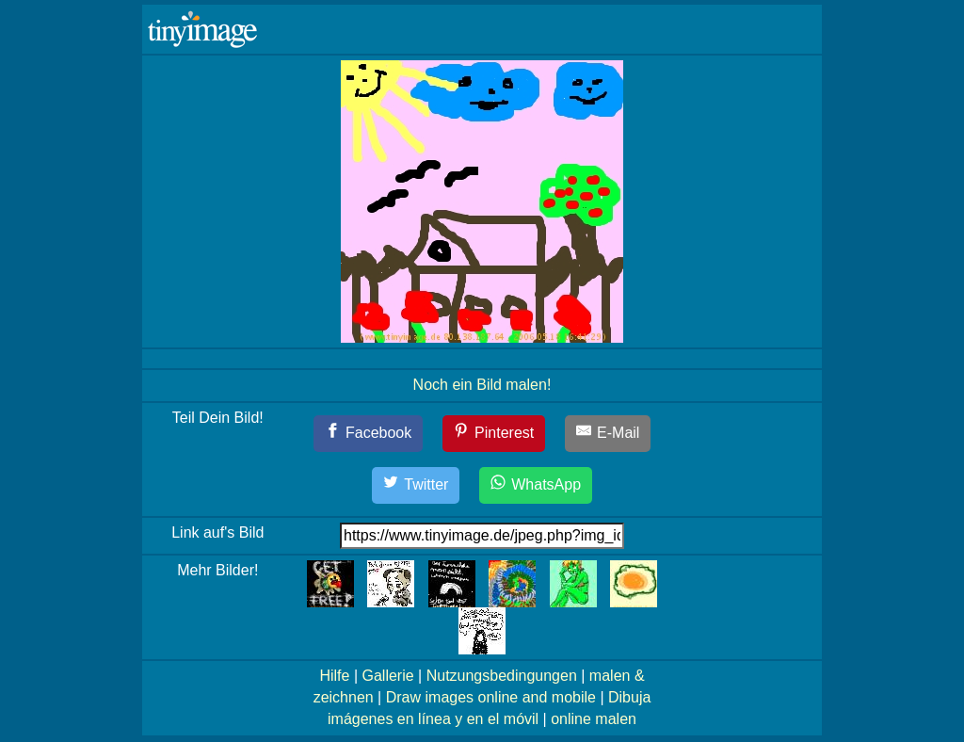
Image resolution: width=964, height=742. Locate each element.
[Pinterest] (494, 433)
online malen (593, 719)
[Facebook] (368, 433)
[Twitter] (416, 485)
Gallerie (387, 676)
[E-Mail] (608, 433)
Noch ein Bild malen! (482, 385)
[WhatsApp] (535, 485)
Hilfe (334, 676)
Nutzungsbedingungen (501, 676)
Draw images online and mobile (491, 697)
